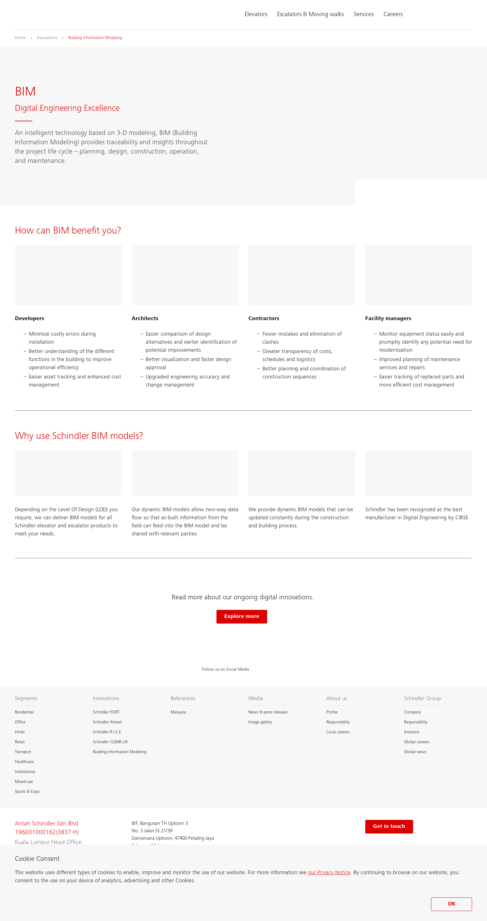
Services (364, 15)
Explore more (241, 616)
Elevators (256, 15)
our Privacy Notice (329, 873)
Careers (393, 15)
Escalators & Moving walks (310, 15)
